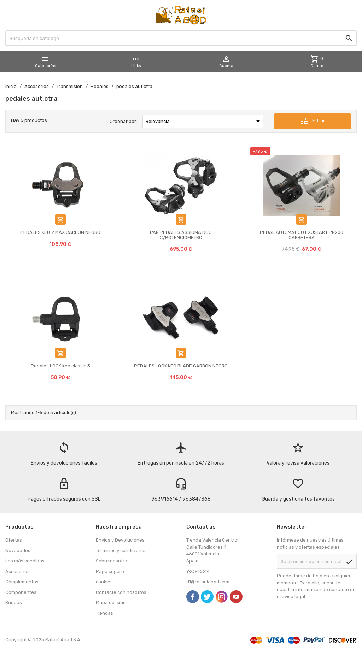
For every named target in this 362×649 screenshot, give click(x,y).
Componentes (20, 592)
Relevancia (204, 121)
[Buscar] (181, 38)
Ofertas (13, 540)
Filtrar (312, 121)
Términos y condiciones (121, 550)
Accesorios (17, 571)
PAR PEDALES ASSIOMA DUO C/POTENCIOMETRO (181, 235)
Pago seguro (110, 571)
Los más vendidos (25, 561)
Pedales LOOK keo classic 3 (60, 365)
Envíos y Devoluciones (120, 540)
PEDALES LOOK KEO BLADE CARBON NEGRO (181, 365)
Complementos (22, 581)
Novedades (17, 550)
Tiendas (104, 613)
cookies (104, 581)
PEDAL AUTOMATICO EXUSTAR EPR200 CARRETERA (301, 235)
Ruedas (13, 602)
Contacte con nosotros (121, 592)
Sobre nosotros (113, 561)
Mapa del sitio (111, 602)
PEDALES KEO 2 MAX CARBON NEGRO (60, 232)
